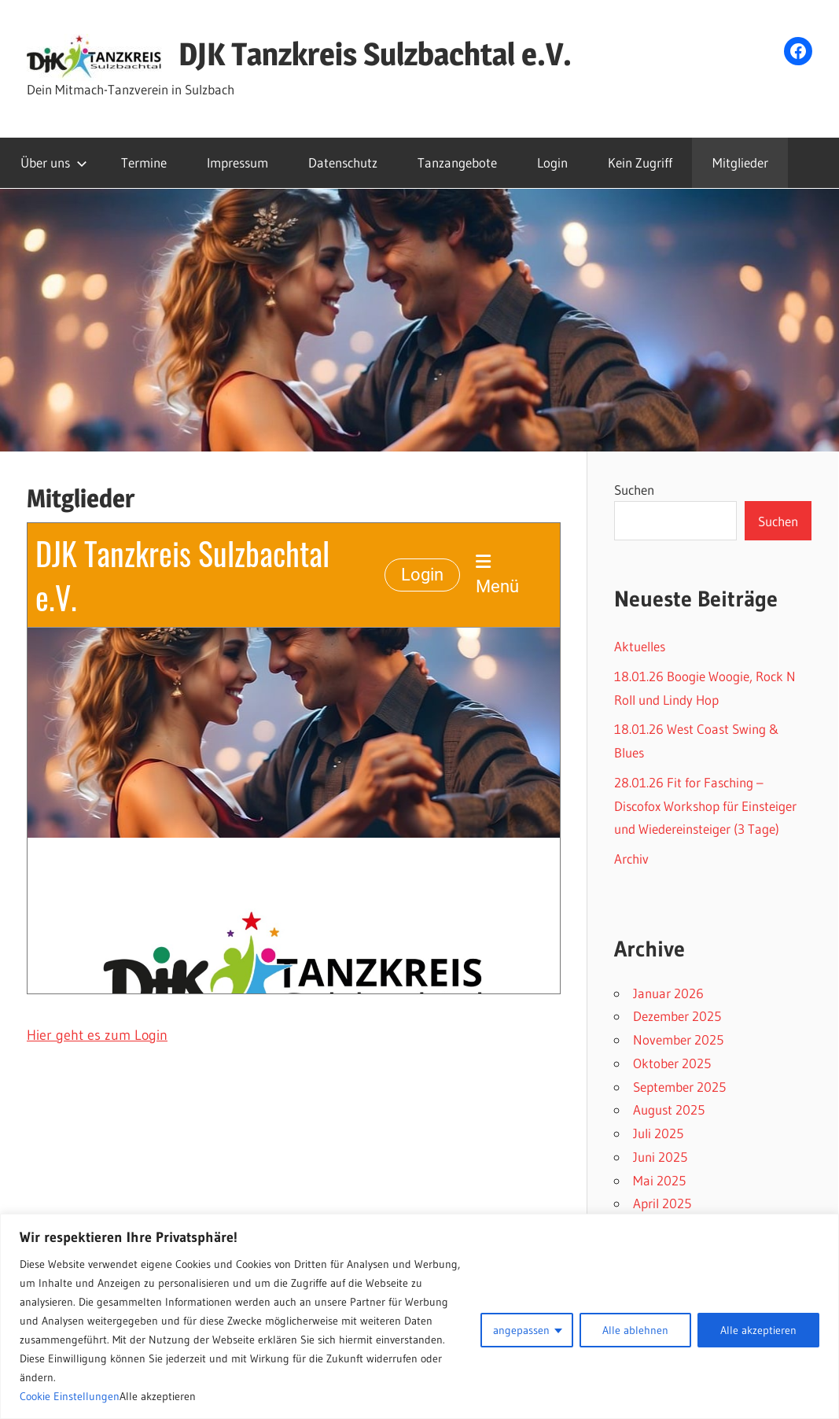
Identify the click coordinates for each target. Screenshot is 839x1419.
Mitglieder (740, 162)
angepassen (521, 1330)
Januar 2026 (668, 993)
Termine (144, 162)
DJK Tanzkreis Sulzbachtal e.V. (375, 54)
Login (552, 162)
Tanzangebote (457, 162)
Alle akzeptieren (758, 1330)
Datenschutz (342, 162)
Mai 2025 (659, 1180)
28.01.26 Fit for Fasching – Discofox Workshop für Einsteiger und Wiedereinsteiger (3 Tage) (705, 806)
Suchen (634, 489)
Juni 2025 (660, 1156)
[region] (419, 1316)
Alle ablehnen (635, 1330)
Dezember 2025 (677, 1016)
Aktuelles (639, 646)
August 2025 (669, 1109)
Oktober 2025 (672, 1063)
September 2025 (679, 1086)
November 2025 (678, 1039)
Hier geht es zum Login (97, 1035)
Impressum (237, 162)
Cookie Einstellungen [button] (70, 1396)
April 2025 (662, 1203)
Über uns (53, 162)
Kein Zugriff (640, 162)
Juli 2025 (658, 1133)
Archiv (631, 858)
